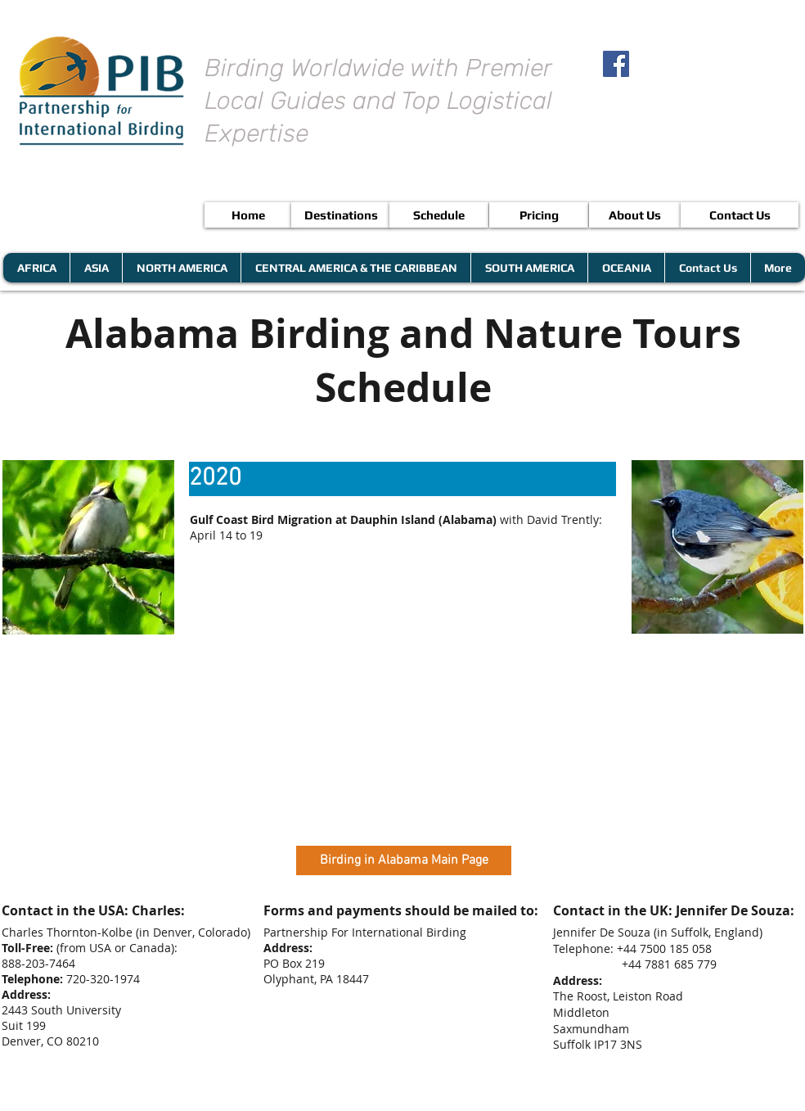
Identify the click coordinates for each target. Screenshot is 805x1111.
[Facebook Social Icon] (616, 64)
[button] (402, 479)
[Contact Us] (739, 215)
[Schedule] (438, 215)
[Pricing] (538, 215)
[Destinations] (340, 215)
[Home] (248, 215)
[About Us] (635, 215)
